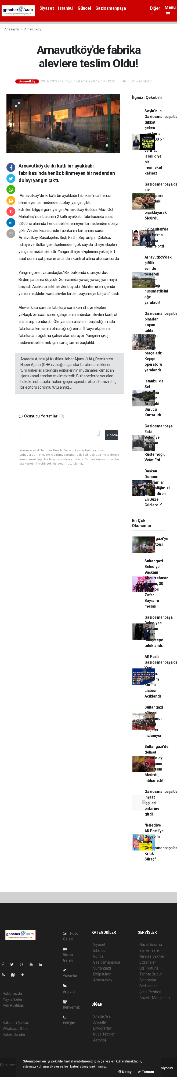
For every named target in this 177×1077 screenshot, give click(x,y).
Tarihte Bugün (151, 974)
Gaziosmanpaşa (110, 8)
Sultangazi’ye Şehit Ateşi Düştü (156, 544)
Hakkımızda (12, 993)
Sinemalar (147, 980)
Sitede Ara (102, 1016)
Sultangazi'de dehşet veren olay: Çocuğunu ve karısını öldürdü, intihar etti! (156, 763)
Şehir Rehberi (150, 992)
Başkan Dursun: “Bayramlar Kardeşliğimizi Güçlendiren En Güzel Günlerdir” (157, 488)
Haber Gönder (14, 1034)
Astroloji (100, 1040)
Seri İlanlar (148, 986)
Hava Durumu (150, 944)
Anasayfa (11, 29)
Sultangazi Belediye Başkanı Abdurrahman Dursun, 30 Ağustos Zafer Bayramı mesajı (156, 583)
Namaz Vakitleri (152, 956)
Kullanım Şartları (16, 1022)
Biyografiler (102, 1028)
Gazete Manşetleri (154, 998)
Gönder (112, 435)
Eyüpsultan (102, 974)
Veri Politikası (13, 1005)
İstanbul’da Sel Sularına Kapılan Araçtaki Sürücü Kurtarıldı (154, 398)
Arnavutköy (32, 29)
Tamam (146, 1072)
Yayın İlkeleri (13, 999)
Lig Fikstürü (148, 968)
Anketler (100, 1022)
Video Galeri (68, 955)
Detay (125, 1072)
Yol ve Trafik (149, 950)
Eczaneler (147, 962)
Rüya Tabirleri (104, 1034)
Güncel (84, 8)
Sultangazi (102, 968)
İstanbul (65, 8)
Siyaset (46, 8)
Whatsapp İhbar (16, 1028)
